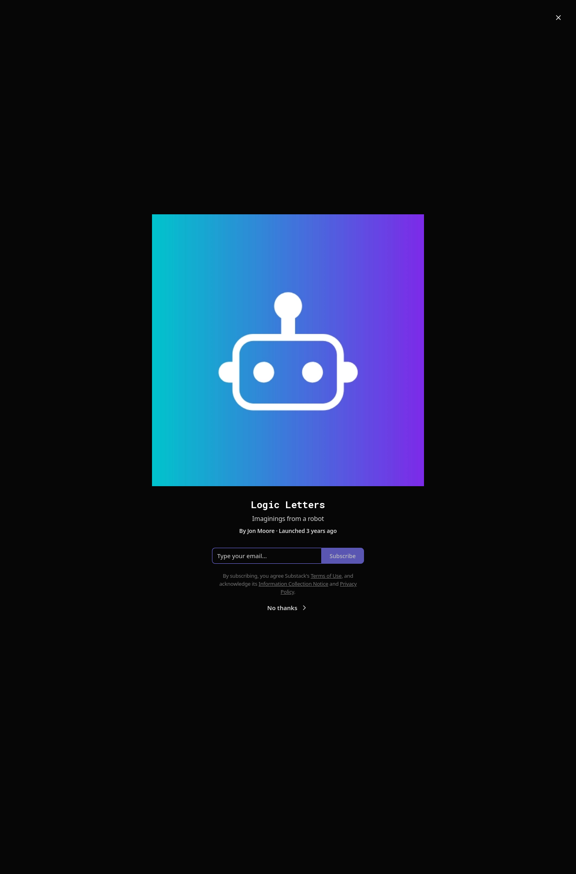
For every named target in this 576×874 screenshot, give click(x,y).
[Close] (558, 18)
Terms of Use (326, 575)
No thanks (287, 608)
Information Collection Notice (293, 583)
